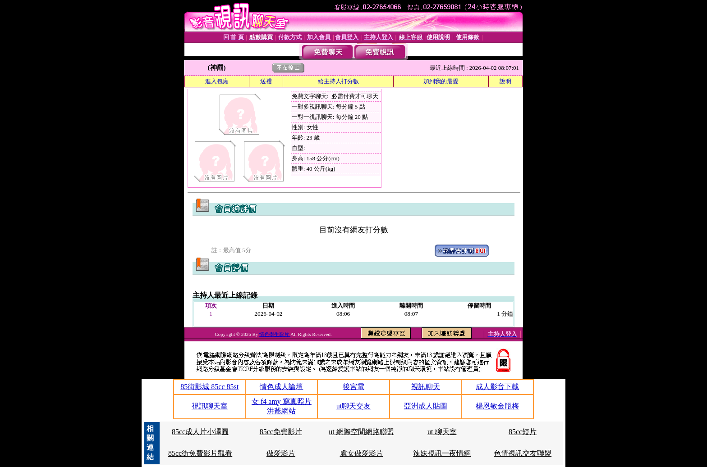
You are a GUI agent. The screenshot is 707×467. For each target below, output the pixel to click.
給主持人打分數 (338, 81)
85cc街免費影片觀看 (200, 453)
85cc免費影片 (281, 431)
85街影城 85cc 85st (209, 386)
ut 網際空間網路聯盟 (361, 431)
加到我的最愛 (441, 81)
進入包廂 (217, 81)
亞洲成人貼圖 (425, 406)
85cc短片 (523, 431)
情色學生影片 (274, 334)
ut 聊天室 (441, 431)
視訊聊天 (425, 386)
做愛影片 (280, 453)
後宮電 (353, 386)
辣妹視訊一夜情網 (442, 453)
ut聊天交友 (353, 406)
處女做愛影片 (361, 453)
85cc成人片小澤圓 (200, 431)
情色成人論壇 (281, 386)
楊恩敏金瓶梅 (497, 406)
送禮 (266, 81)
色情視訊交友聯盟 (522, 453)
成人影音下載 (497, 386)
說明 (505, 81)
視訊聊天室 (210, 406)
